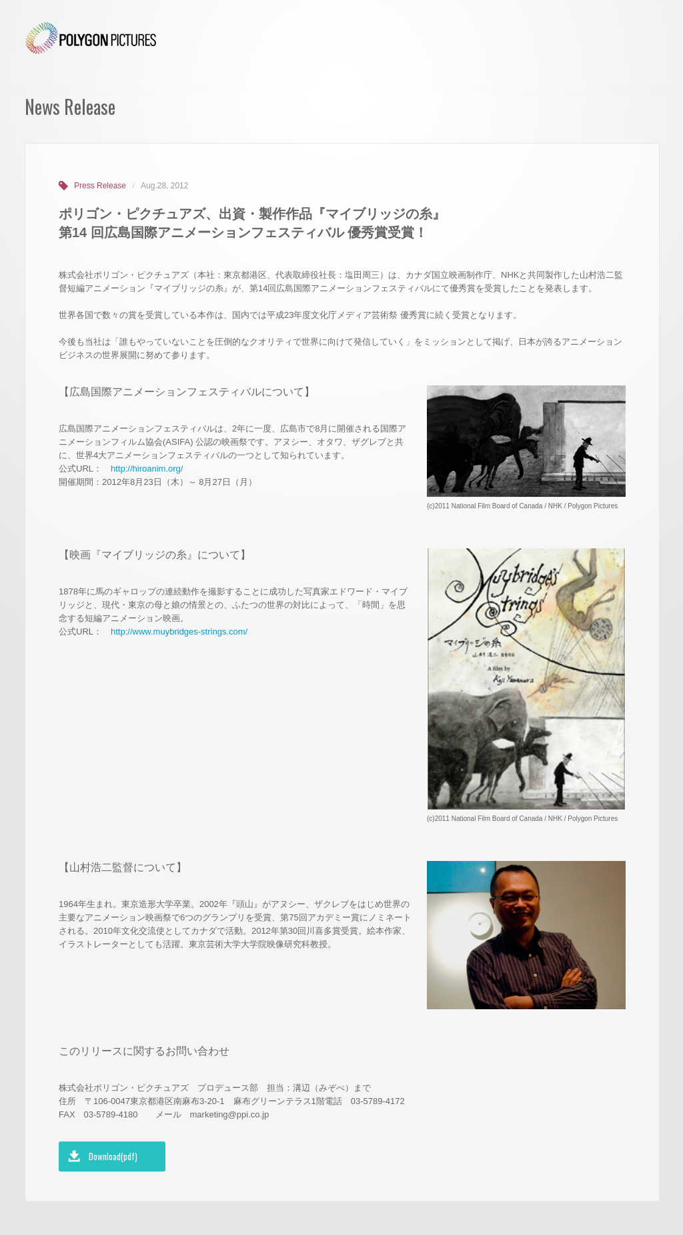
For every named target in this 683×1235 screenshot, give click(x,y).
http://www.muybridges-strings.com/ (179, 632)
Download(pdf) (113, 1156)
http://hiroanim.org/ (147, 469)
